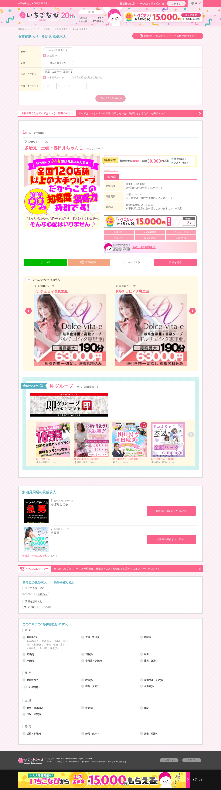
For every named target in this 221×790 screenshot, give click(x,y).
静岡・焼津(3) (90, 733)
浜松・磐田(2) (31, 733)
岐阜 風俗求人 (61, 29)
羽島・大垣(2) (90, 686)
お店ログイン (169, 760)
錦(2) (57, 640)
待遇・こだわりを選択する (58, 71)
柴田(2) (54, 648)
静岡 (28, 726)
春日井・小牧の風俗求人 (35, 555)
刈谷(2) (87, 654)
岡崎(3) (145, 637)
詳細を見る (175, 262)
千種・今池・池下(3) (56, 644)
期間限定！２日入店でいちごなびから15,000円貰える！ (170, 36)
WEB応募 (88, 262)
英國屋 (55, 533)
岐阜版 (47, 29)
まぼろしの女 (59, 504)
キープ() (143, 3)
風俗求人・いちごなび (28, 29)
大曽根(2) (31, 648)
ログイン (176, 3)
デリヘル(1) (45, 607)
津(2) (144, 708)
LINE (44, 262)
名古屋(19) (29, 637)
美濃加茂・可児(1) (151, 680)
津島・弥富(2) (149, 660)
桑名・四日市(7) (32, 708)
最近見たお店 (127, 3)
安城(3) (28, 654)
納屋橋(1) (47, 640)
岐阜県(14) (27, 593)
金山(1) (43, 648)
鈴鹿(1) (87, 708)
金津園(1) (147, 686)
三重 (28, 700)
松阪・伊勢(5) (31, 714)
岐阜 (196, 3)
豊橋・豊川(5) (90, 637)
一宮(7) (28, 660)
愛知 (28, 630)
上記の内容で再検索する (110, 98)
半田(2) (145, 654)
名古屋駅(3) (33, 640)
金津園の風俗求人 (171, 539)
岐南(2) (87, 680)
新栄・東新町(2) (35, 644)
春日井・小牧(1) (91, 660)
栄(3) (65, 640)
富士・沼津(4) (149, 733)
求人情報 (111, 176)
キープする (131, 262)
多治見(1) (43, 593)
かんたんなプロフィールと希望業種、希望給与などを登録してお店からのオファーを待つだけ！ (109, 569)
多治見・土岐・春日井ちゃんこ (53, 148)
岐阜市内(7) (30, 680)
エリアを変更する (58, 49)
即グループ (61, 386)
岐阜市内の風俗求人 (171, 510)
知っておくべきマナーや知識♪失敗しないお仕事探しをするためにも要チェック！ (109, 113)
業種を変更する (58, 63)
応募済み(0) (157, 3)
